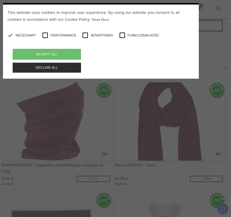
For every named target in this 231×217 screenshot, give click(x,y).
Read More (100, 19)
